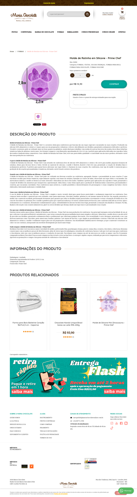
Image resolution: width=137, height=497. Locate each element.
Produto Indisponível (28, 301)
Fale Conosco (15, 431)
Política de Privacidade (49, 434)
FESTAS (15, 32)
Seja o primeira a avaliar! (78, 71)
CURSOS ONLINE (108, 32)
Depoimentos (89, 3)
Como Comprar (46, 424)
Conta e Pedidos (105, 15)
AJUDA (42, 414)
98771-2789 (78, 421)
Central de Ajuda (49, 3)
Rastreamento (46, 418)
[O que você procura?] (87, 14)
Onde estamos (15, 428)
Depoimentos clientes (19, 434)
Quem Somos (15, 418)
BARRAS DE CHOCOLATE (44, 32)
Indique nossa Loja (18, 424)
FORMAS (60, 32)
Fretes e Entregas (47, 421)
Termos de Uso (46, 438)
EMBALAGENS (72, 32)
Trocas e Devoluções (48, 431)
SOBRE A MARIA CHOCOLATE (21, 414)
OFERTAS (121, 32)
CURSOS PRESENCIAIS (90, 32)
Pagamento (44, 428)
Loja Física (14, 421)
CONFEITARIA (26, 32)
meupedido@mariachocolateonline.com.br (88, 418)
